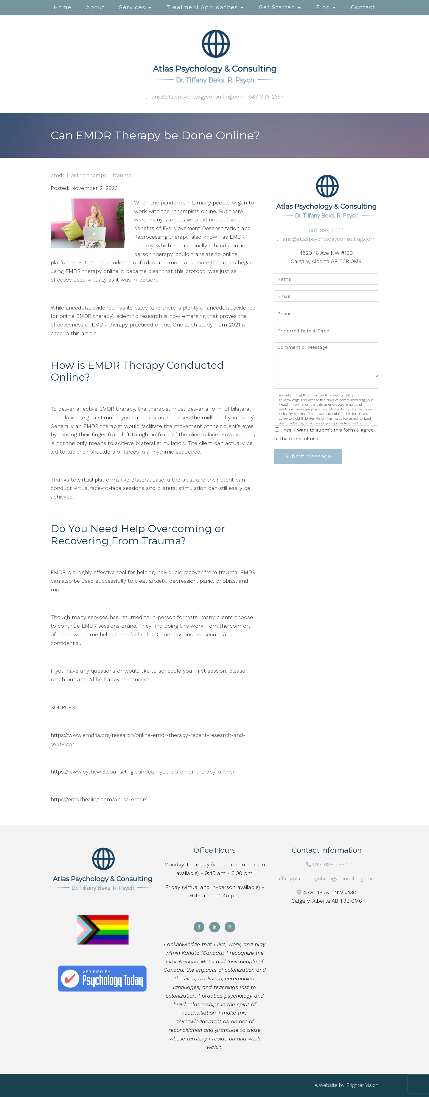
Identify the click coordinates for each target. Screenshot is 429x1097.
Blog (323, 7)
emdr (57, 175)
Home (63, 7)
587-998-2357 (266, 96)
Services (132, 7)
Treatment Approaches (202, 7)
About (95, 7)
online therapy (89, 175)
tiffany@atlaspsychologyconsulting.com (195, 96)
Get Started (277, 7)
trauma (122, 175)
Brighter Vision (362, 1085)
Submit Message (308, 456)
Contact (363, 7)
